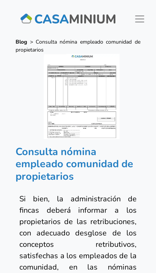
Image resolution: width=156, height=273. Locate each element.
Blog (21, 42)
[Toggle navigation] (139, 19)
